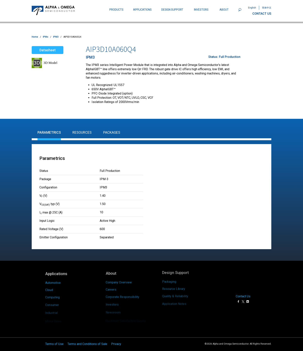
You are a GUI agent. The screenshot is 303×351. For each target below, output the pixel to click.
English (252, 7)
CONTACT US (261, 13)
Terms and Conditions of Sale (87, 341)
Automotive (53, 279)
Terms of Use (54, 341)
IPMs (45, 36)
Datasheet (47, 50)
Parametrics (49, 132)
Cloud (49, 287)
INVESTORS (201, 9)
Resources (82, 132)
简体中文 (266, 7)
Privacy (116, 341)
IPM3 (56, 36)
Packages (111, 132)
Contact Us (243, 293)
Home (35, 36)
